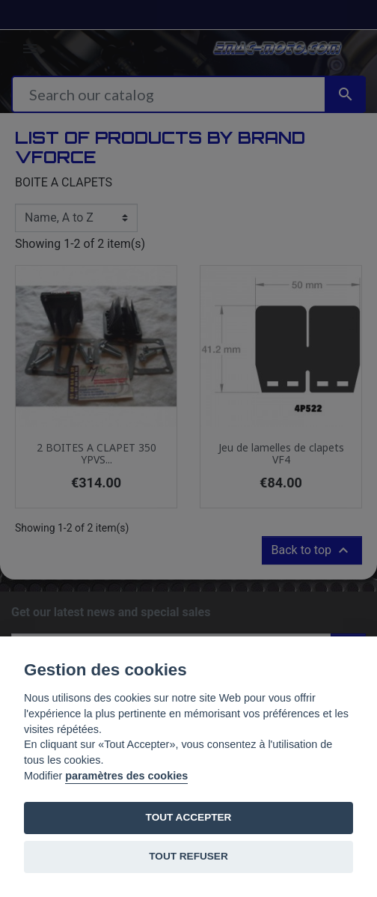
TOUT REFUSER (188, 856)
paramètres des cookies (126, 776)
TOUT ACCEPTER (189, 817)
